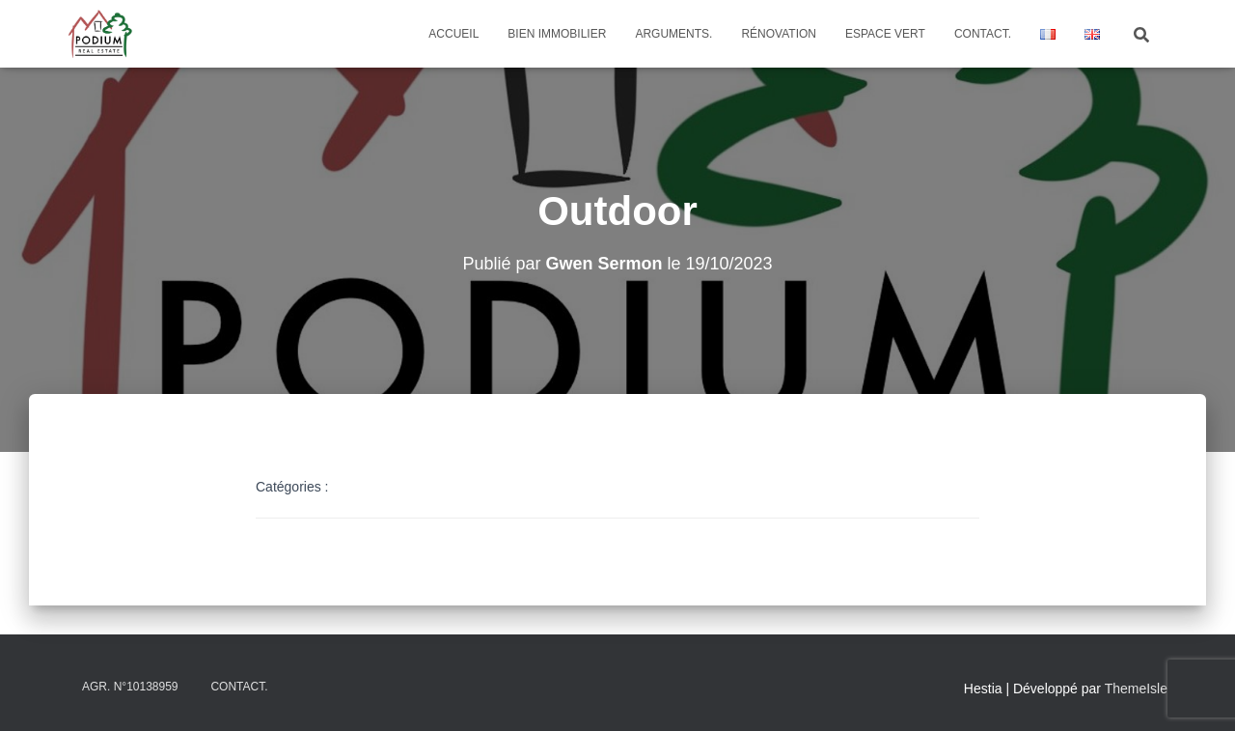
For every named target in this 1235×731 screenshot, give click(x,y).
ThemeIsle (1136, 688)
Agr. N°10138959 (130, 686)
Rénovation (778, 34)
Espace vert (885, 34)
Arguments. (673, 34)
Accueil (453, 34)
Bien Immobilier (557, 34)
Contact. (982, 34)
